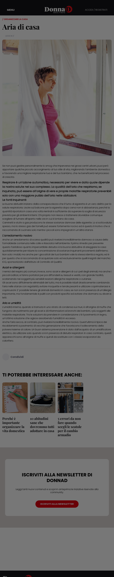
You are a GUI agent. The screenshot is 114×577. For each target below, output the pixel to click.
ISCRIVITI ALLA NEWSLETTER (57, 504)
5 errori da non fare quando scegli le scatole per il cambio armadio (70, 426)
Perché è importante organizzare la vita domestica (13, 424)
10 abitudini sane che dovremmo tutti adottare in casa (42, 424)
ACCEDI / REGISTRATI (96, 10)
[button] (9, 10)
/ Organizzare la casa (15, 19)
